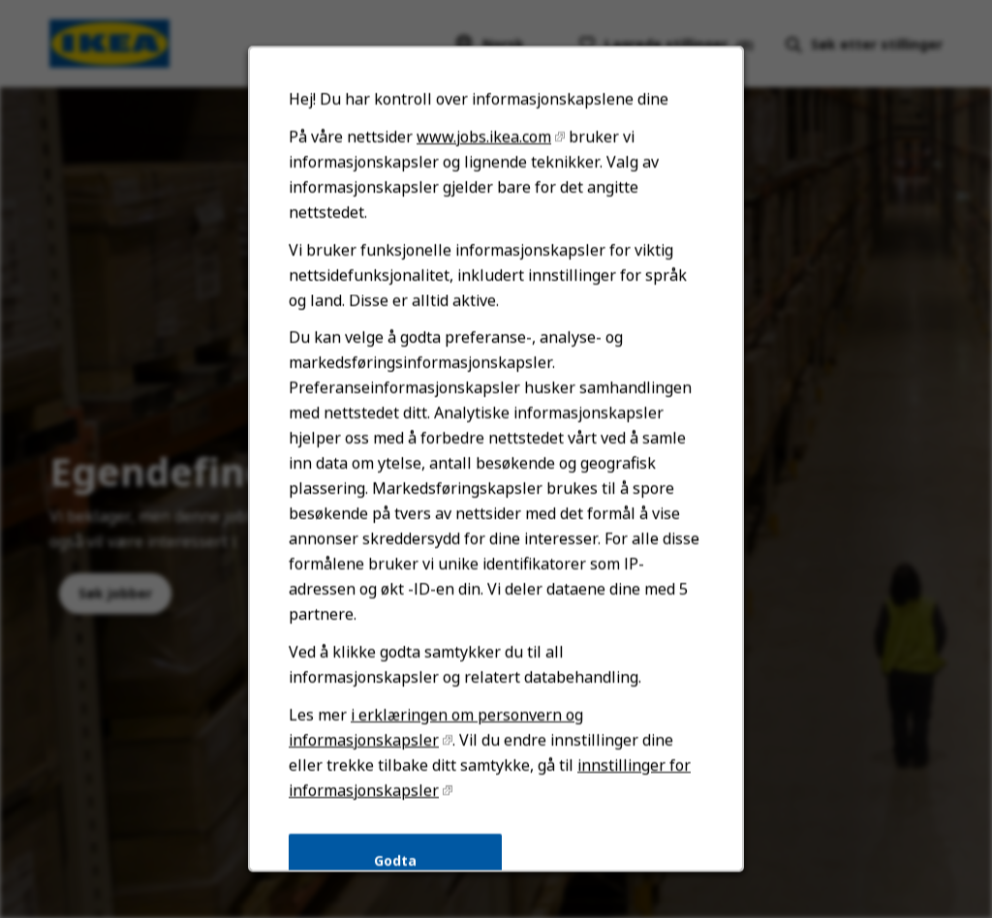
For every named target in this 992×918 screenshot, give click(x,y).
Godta (397, 867)
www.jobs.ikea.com (484, 154)
